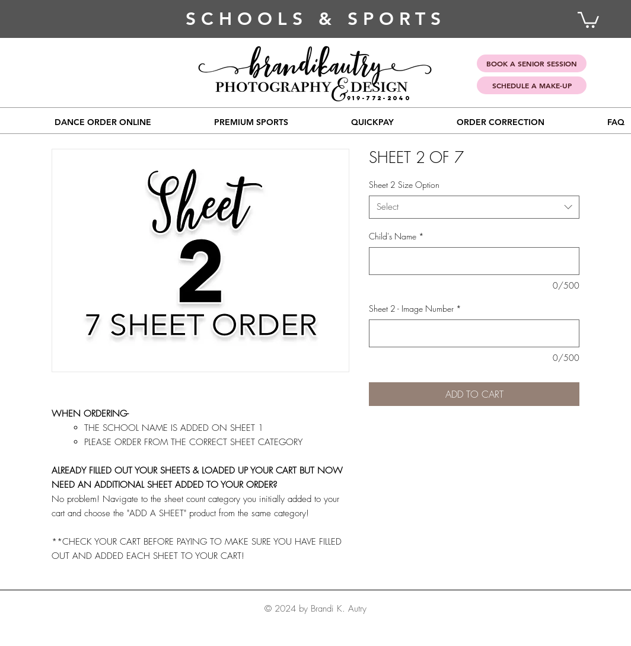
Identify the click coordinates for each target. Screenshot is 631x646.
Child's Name (396, 236)
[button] (251, 122)
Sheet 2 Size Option (404, 184)
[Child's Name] (474, 261)
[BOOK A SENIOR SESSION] (532, 63)
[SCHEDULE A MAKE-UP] (532, 85)
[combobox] (474, 207)
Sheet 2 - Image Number (415, 308)
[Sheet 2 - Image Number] (474, 333)
